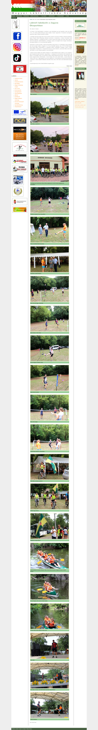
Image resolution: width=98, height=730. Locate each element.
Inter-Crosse (17, 88)
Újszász (16, 80)
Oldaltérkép (26, 16)
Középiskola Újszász (19, 81)
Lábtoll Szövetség (34, 16)
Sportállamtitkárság (19, 105)
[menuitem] (13, 16)
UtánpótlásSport (18, 106)
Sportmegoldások (18, 93)
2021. (36, 19)
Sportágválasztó (18, 91)
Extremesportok (18, 90)
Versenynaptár (60, 16)
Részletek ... (77, 65)
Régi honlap (19, 16)
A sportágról (43, 16)
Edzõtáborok (17, 96)
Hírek (67, 16)
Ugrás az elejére (22, 728)
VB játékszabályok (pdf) (79, 106)
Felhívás (14, 17)
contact (17, 728)
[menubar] (42, 17)
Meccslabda (17, 83)
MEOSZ (16, 95)
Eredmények (52, 16)
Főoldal (13, 16)
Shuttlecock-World (18, 78)
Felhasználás (77, 39)
